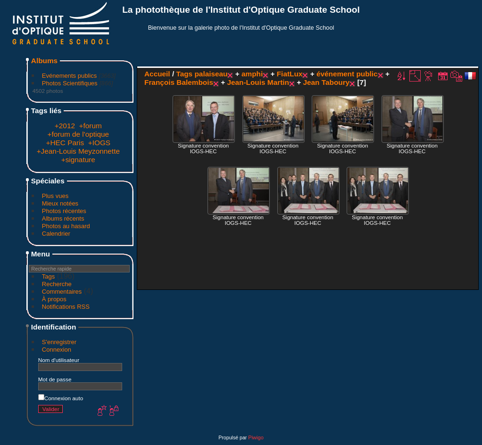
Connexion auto (60, 398)
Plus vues (55, 195)
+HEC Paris (65, 143)
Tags (48, 276)
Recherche (57, 284)
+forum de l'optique (78, 134)
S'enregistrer (59, 342)
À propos (54, 299)
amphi (252, 74)
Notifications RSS (66, 306)
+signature (78, 160)
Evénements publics (69, 75)
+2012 (65, 126)
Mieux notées (60, 203)
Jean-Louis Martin (258, 82)
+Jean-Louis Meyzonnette (78, 151)
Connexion (56, 349)
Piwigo (255, 437)
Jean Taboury (326, 82)
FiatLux (290, 74)
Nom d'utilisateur (58, 360)
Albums (44, 61)
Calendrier (56, 233)
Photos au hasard (66, 226)
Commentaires (62, 291)
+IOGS (99, 143)
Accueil (157, 74)
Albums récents (63, 218)
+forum (90, 126)
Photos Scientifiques (70, 83)
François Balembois (178, 82)
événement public (347, 74)
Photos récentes (64, 210)
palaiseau (210, 74)
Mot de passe (55, 379)
